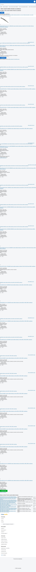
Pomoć (2, 520)
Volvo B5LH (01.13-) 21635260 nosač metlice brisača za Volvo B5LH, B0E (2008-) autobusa (16, 480)
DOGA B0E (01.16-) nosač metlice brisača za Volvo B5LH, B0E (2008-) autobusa (8, 506)
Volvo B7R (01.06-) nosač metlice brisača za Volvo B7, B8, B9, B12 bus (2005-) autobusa (8, 505)
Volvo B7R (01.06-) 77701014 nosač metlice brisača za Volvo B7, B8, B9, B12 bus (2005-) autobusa (17, 107)
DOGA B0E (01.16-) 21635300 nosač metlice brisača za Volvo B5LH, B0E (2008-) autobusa (16, 302)
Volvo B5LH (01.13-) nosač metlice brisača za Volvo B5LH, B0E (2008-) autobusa (8, 503)
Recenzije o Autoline (4, 542)
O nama (2, 518)
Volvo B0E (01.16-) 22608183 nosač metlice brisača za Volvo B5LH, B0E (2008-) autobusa (16, 284)
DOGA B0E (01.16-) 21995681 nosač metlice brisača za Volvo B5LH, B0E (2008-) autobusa (16, 321)
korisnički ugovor (16, 59)
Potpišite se (3, 57)
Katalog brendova (4, 544)
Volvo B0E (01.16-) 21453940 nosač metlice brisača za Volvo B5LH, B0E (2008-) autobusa (16, 339)
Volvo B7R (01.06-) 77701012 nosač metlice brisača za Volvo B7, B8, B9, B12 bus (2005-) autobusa (17, 88)
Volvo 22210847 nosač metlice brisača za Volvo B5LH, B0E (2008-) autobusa (13, 358)
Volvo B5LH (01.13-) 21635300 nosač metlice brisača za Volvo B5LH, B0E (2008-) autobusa (16, 463)
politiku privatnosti (11, 59)
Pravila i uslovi (3, 537)
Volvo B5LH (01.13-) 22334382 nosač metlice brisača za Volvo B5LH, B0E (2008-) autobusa (16, 128)
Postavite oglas (3, 490)
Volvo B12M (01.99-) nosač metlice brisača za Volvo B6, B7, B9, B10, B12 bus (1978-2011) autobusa (8, 502)
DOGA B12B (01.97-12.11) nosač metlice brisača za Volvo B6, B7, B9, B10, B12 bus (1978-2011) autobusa (8, 497)
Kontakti (2, 521)
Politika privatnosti (4, 539)
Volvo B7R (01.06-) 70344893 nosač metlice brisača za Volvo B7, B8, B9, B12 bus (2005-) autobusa (17, 266)
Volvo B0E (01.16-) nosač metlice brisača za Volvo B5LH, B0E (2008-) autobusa (8, 510)
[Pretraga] (35, 4)
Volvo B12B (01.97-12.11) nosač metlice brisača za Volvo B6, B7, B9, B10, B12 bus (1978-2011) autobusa (8, 500)
